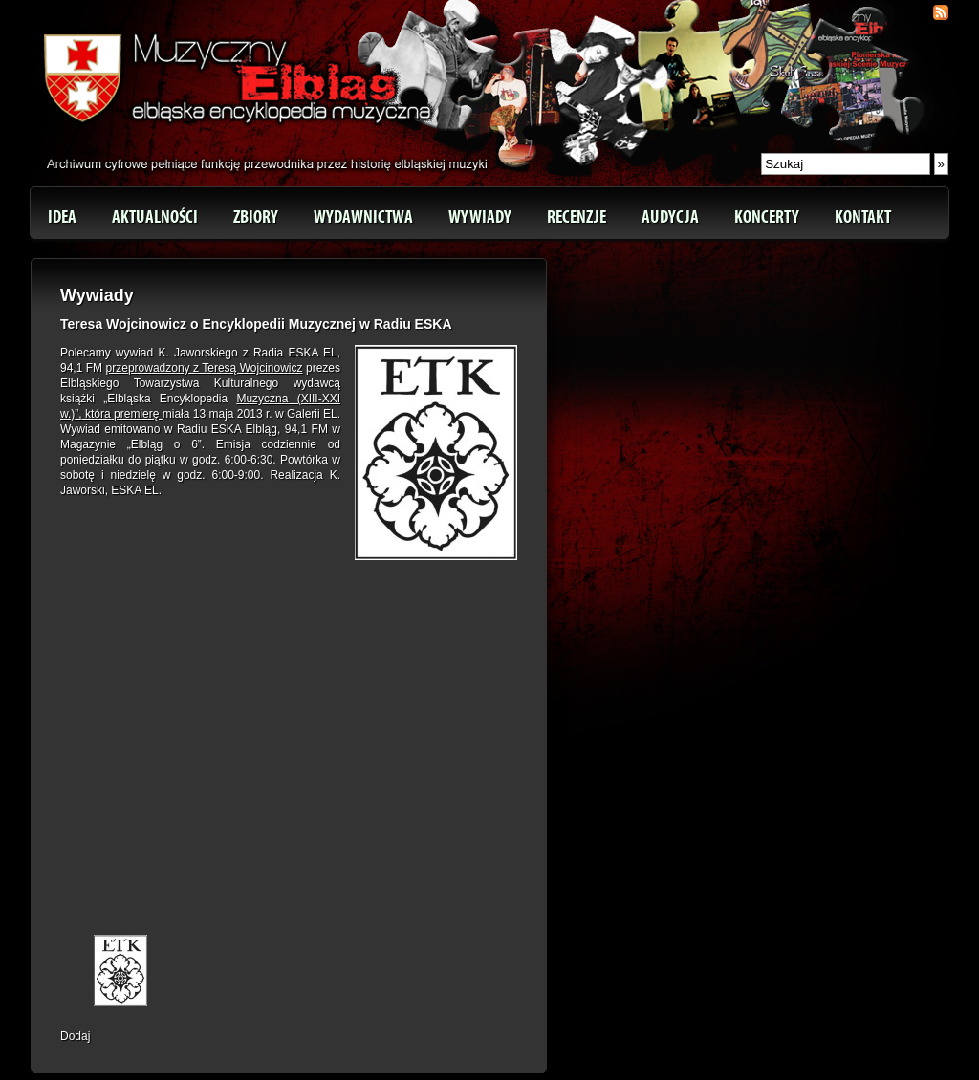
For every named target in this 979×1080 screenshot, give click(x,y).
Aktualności (155, 217)
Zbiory (255, 217)
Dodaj (75, 1036)
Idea (62, 217)
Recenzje (576, 217)
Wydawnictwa (363, 217)
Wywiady (479, 217)
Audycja (670, 217)
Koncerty (766, 217)
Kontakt (863, 217)
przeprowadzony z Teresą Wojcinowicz (204, 368)
